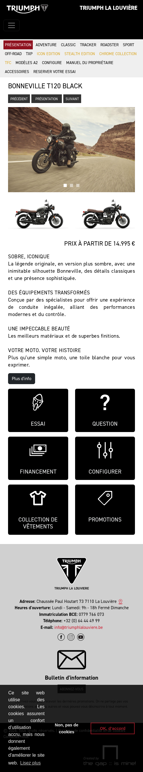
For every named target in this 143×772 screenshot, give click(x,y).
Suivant (72, 99)
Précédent (19, 99)
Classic (68, 45)
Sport (128, 45)
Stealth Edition (79, 54)
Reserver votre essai (54, 71)
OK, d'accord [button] (112, 728)
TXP (29, 54)
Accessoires (17, 71)
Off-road (13, 54)
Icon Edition (48, 54)
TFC (8, 63)
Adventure (46, 45)
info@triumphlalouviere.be (78, 627)
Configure (52, 63)
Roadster (109, 45)
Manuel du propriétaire (89, 63)
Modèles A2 (27, 63)
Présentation (18, 45)
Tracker (88, 45)
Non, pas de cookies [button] (67, 728)
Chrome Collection (118, 54)
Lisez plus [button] (30, 762)
